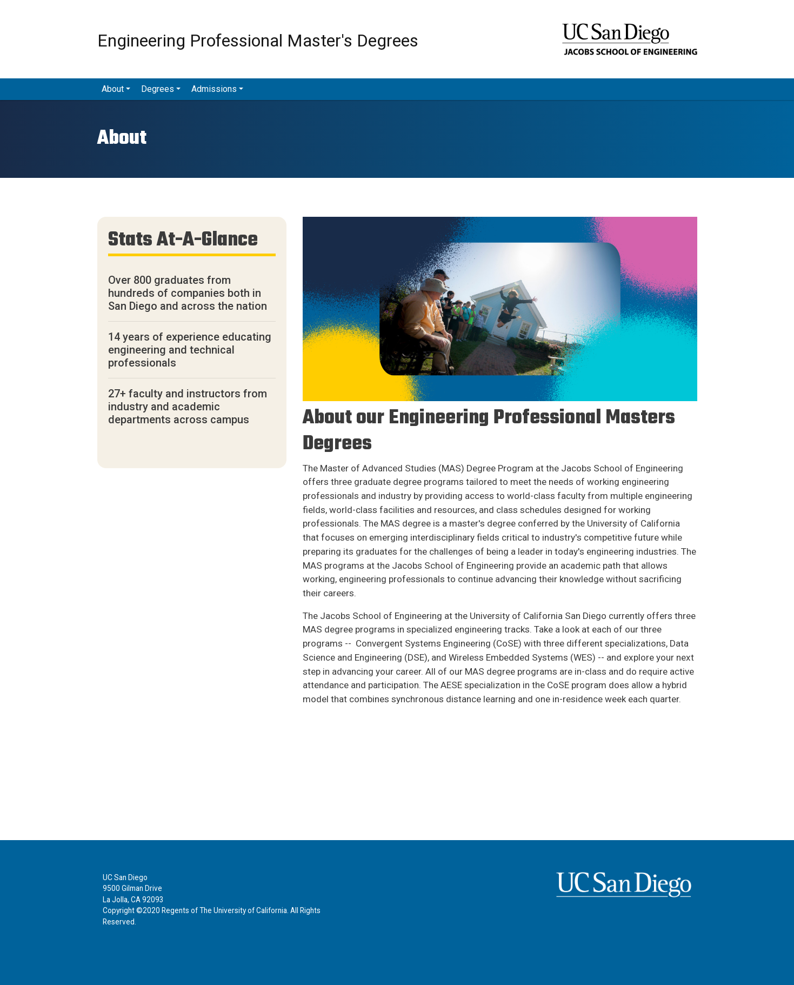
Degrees (157, 89)
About (113, 89)
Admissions (214, 89)
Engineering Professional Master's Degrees (257, 39)
